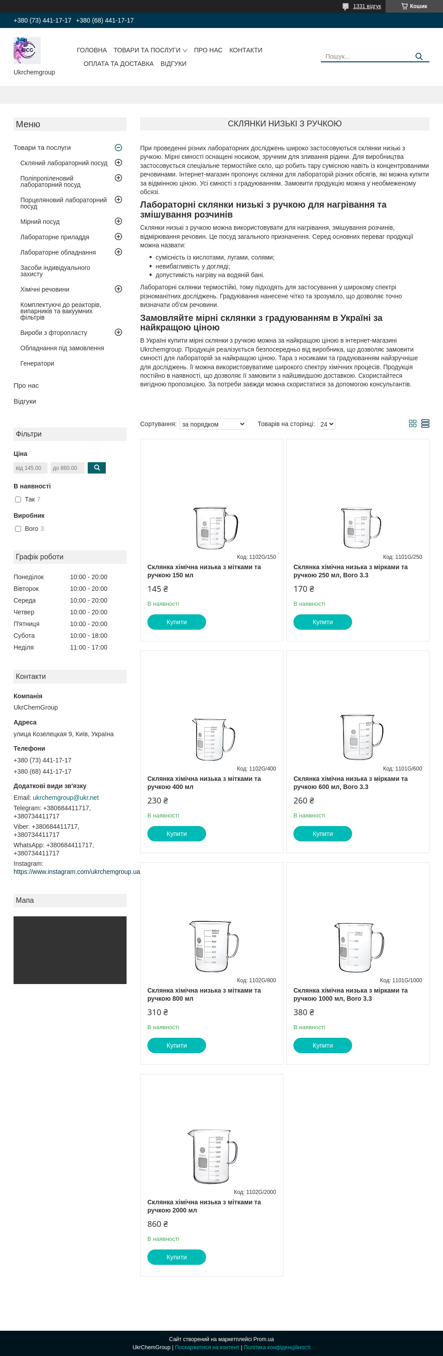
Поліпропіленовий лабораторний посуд (50, 181)
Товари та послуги (146, 50)
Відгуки (173, 63)
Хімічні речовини (44, 289)
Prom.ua (264, 1339)
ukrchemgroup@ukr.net (66, 797)
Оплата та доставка (119, 63)
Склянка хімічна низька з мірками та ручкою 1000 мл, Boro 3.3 (350, 994)
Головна (92, 50)
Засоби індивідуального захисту (55, 271)
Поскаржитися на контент (207, 1347)
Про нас (208, 50)
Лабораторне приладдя (54, 237)
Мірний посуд (40, 221)
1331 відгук (367, 6)
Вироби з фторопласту (53, 332)
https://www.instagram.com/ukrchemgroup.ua (77, 871)
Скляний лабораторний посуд (64, 163)
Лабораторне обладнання (58, 252)
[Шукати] (419, 56)
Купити (177, 622)
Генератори (37, 363)
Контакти (245, 50)
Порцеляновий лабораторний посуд (63, 203)
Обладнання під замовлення (62, 348)
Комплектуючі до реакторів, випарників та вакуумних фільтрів (60, 311)
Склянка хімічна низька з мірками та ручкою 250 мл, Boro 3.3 (350, 571)
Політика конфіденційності (277, 1347)
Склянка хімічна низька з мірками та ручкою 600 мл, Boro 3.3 (350, 782)
